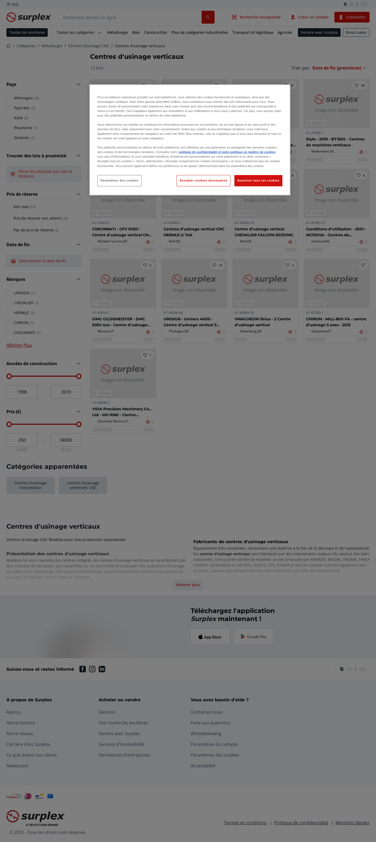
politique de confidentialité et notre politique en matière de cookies (227, 152)
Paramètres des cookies (119, 180)
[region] (189, 139)
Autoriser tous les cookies (258, 180)
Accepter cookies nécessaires (203, 180)
